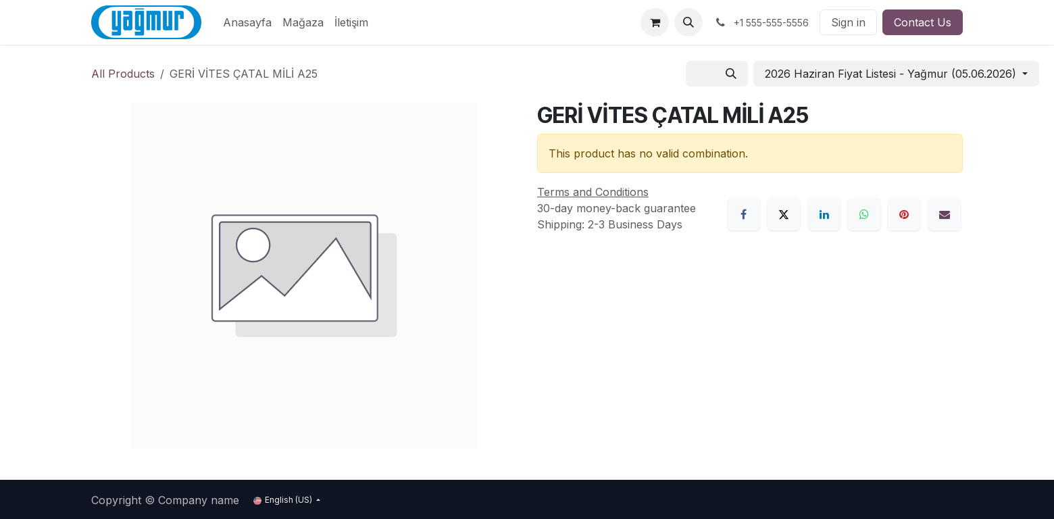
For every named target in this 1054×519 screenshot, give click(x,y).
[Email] (944, 214)
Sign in (848, 22)
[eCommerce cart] (655, 22)
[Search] (731, 73)
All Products (123, 73)
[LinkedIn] (824, 214)
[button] (688, 22)
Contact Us (922, 22)
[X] (784, 214)
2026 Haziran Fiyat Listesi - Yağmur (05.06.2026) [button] (892, 73)
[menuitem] (247, 22)
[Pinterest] (904, 214)
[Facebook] (744, 214)
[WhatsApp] (864, 214)
